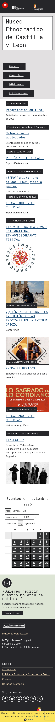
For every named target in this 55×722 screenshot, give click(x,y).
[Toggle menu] (5, 5)
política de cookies (40, 716)
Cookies (6, 679)
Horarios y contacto (13, 684)
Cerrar (30, 719)
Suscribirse (12, 612)
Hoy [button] (20, 523)
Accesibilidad (9, 669)
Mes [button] (8, 510)
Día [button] (24, 510)
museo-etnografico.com (15, 633)
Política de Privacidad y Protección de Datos (26, 674)
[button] (11, 523)
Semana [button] (17, 510)
